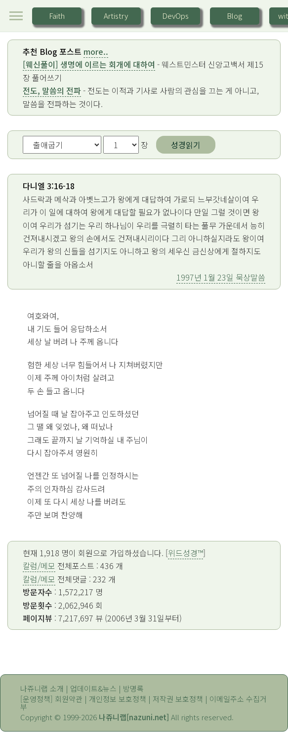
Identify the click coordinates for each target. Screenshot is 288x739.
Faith (57, 15)
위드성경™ (185, 553)
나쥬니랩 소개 (42, 688)
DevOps (175, 15)
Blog (234, 15)
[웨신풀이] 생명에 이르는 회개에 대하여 (89, 64)
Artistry (116, 15)
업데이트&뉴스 (93, 688)
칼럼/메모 (39, 566)
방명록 (133, 688)
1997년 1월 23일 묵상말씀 (220, 277)
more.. (95, 51)
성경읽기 (186, 145)
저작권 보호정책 (178, 699)
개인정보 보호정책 (117, 699)
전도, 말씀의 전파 (52, 90)
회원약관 (68, 699)
